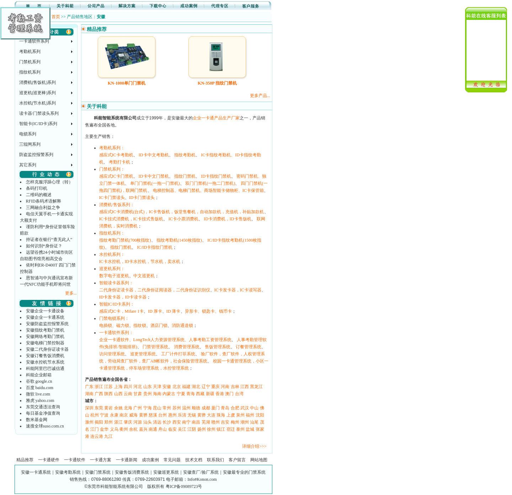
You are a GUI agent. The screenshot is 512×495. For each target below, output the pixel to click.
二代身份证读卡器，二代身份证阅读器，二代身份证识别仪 (154, 289)
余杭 (133, 429)
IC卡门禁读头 (112, 197)
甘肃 (137, 393)
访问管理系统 (112, 353)
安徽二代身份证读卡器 (47, 349)
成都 (206, 407)
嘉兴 (143, 429)
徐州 (211, 429)
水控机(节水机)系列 (37, 103)
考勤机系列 (30, 51)
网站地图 (258, 459)
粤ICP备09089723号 (184, 486)
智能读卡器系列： (116, 282)
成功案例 (150, 459)
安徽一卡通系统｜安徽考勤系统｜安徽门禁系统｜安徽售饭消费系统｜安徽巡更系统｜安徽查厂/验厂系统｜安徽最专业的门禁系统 (143, 472)
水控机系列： (112, 254)
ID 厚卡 (155, 311)
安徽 (166, 386)
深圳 (89, 407)
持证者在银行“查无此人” (49, 239)
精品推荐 (24, 459)
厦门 (215, 407)
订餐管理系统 (248, 346)
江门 (94, 429)
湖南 (89, 393)
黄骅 (143, 415)
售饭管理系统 (217, 346)
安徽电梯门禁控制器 (45, 342)
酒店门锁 (158, 325)
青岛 (225, 407)
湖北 (196, 386)
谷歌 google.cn (39, 381)
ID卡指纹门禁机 (216, 176)
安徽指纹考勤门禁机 (45, 330)
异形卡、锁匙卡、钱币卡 (208, 311)
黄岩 (108, 407)
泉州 (240, 415)
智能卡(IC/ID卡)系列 (38, 123)
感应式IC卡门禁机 (116, 176)
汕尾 (254, 422)
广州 (137, 407)
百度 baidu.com (39, 387)
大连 (211, 415)
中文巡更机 (144, 275)
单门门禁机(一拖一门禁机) (155, 183)
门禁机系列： (112, 169)
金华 (104, 429)
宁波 (104, 415)
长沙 (166, 422)
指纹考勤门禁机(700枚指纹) (125, 240)
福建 (186, 386)
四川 (128, 386)
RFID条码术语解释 (43, 201)
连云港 (96, 436)
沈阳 (260, 415)
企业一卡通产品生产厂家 (216, 117)
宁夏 (181, 393)
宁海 (147, 407)
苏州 (176, 407)
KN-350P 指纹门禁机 (217, 83)
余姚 (118, 407)
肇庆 (128, 422)
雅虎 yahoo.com (40, 400)
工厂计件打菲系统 (178, 353)
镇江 (221, 429)
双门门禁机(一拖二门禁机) (210, 183)
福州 (250, 415)
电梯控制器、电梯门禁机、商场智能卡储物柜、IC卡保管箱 (208, 190)
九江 (108, 436)
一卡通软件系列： (116, 332)
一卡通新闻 (126, 459)
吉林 (235, 386)
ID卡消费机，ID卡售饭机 (227, 218)
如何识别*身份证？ (44, 245)
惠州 (172, 415)
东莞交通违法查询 (43, 406)
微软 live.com (38, 394)
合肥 (235, 407)
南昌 (196, 422)
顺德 (196, 407)
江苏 (108, 386)
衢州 (123, 429)
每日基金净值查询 (43, 413)
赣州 (215, 422)
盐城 (250, 429)
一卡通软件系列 (34, 41)
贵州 (147, 393)
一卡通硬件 (48, 459)
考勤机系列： (112, 147)
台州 (162, 415)
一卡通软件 (74, 459)
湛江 (118, 422)
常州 (166, 407)
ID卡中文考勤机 (154, 154)
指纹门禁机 (185, 176)
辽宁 (206, 386)
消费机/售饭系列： (116, 204)
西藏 (200, 393)
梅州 (235, 422)
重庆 (215, 386)
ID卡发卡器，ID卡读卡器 (122, 297)
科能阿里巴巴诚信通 (45, 368)
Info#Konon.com (202, 479)
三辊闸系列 (30, 144)
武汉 (244, 407)
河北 (137, 386)
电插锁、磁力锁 (114, 325)
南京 (123, 415)
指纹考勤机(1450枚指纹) (179, 240)
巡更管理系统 (143, 353)
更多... (71, 293)
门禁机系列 (30, 61)
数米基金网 (36, 419)
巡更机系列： (112, 268)
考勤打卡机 (119, 162)
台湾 (239, 393)
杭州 (94, 415)
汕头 (147, 422)
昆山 (157, 407)
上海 (118, 386)
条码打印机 (36, 188)
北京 (176, 386)
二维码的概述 (39, 194)
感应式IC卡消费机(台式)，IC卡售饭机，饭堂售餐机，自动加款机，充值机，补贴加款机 (181, 211)
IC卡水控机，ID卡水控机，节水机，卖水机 (140, 261)
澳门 (229, 393)
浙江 (99, 386)
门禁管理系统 (155, 346)
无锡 (191, 415)
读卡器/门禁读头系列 (39, 113)
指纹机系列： (112, 233)
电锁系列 (27, 133)
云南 (128, 393)
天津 (157, 386)
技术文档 (193, 459)
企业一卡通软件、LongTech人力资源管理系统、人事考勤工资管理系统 (165, 339)
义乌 (114, 429)
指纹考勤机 (185, 154)
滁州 (89, 422)
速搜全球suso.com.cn (45, 426)
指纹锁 (139, 325)
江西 (244, 386)
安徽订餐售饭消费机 (45, 355)
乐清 (182, 415)
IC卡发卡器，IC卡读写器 (237, 289)
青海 (190, 393)
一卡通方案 (100, 459)
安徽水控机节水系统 (45, 362)
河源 (137, 422)
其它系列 (27, 164)
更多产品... (260, 95)
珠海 (221, 415)
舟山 (162, 429)
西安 (176, 422)
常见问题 (172, 459)
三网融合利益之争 (43, 207)
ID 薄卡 (173, 311)
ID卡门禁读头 (142, 197)
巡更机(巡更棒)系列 (37, 92)
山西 (118, 393)
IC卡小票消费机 (183, 218)
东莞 (99, 407)
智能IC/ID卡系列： (117, 304)
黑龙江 (256, 386)
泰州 (240, 429)
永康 (114, 415)
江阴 (191, 429)
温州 (186, 407)
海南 (157, 393)
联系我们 (215, 459)
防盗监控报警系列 (36, 154)
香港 (219, 393)
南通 (153, 429)
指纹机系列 (30, 72)
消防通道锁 (182, 325)
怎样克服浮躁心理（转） (49, 181)
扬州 (201, 429)
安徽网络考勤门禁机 (45, 336)
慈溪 (153, 415)
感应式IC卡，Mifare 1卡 (121, 311)
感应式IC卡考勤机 (116, 154)
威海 (133, 415)
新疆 (210, 393)
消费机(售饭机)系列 (37, 82)
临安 (172, 429)
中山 (254, 407)
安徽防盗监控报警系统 (47, 323)
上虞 (230, 415)
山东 (147, 386)
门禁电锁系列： (114, 318)
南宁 (186, 422)
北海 (128, 407)
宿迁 (230, 429)
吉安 (225, 422)
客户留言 (237, 459)
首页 (56, 16)
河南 (225, 386)
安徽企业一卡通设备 (45, 310)
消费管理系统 (186, 346)
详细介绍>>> (254, 446)
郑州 (108, 422)
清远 (157, 422)
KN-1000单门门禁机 (126, 83)
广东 (89, 386)
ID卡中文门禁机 (154, 176)
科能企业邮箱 (39, 374)
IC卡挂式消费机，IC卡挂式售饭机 (131, 218)
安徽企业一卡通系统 (45, 317)
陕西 (108, 393)
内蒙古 (168, 393)
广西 (99, 393)
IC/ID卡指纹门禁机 (154, 247)
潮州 (244, 422)
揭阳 (99, 422)
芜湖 (206, 422)
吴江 (182, 429)
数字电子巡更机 (114, 275)
